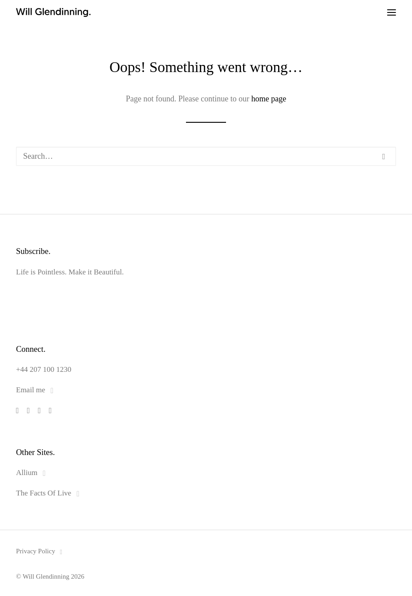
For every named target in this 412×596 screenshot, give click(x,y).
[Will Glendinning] (20, 12)
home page (268, 98)
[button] (391, 12)
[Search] (206, 156)
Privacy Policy (40, 551)
